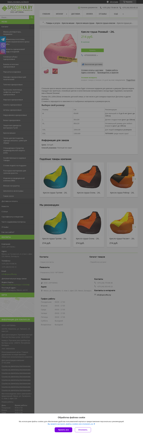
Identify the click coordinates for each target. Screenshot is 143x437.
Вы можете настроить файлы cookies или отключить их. (70, 424)
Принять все (63, 430)
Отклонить (82, 430)
